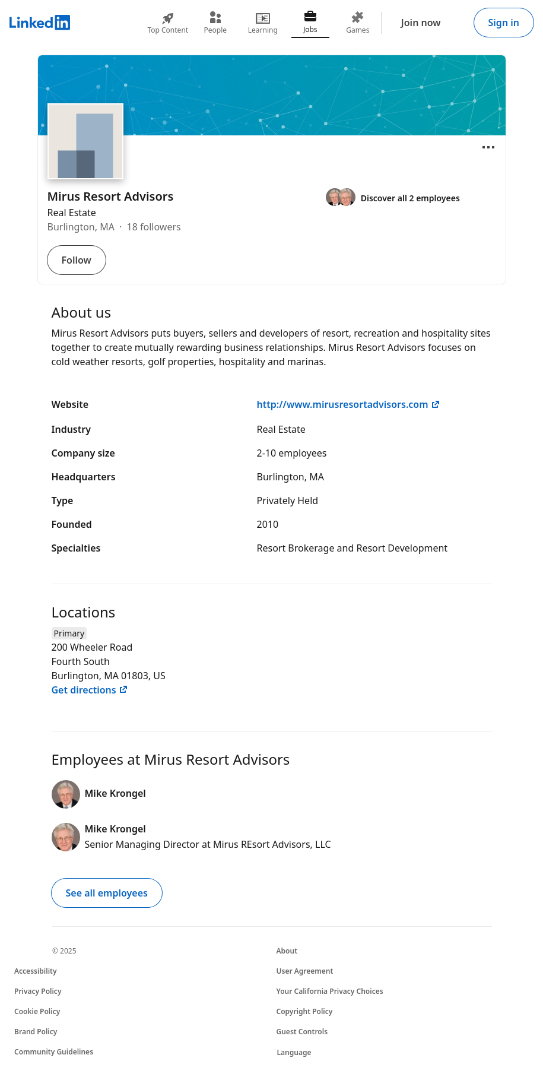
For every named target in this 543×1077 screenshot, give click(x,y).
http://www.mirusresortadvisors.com (348, 404)
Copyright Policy (305, 1011)
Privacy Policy (37, 991)
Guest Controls (302, 1032)
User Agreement (305, 971)
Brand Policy (35, 1032)
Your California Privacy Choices (330, 991)
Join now (421, 22)
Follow (76, 260)
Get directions (90, 689)
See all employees (107, 892)
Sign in (503, 22)
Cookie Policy (37, 1011)
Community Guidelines (53, 1052)
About (287, 951)
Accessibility (35, 971)
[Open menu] (488, 147)
